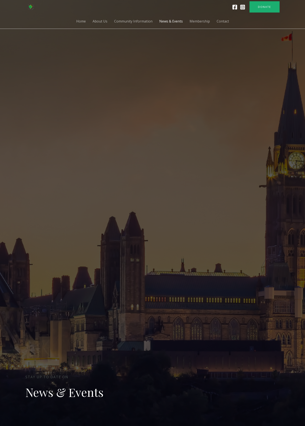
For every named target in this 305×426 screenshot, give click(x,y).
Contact (223, 21)
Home (81, 21)
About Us (100, 21)
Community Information (133, 21)
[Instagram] (242, 7)
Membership (200, 21)
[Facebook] (234, 7)
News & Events (171, 21)
